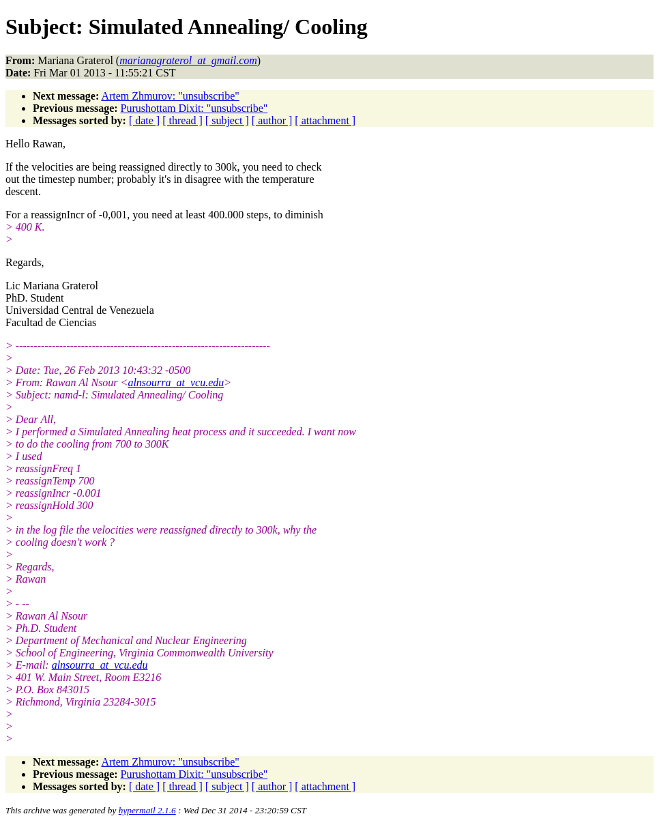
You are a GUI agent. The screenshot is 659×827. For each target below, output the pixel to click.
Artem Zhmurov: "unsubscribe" (170, 96)
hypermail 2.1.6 (147, 810)
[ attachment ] (325, 120)
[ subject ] (227, 120)
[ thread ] (182, 120)
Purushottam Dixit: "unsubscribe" (194, 108)
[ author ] (272, 120)
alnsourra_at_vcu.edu (176, 382)
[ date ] (144, 120)
